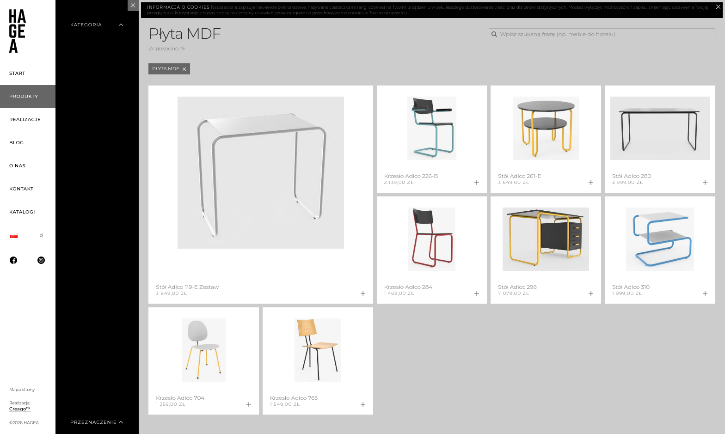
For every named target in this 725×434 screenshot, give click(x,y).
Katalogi (22, 212)
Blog (16, 143)
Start (17, 73)
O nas (17, 166)
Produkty (23, 96)
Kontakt (21, 189)
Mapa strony (22, 389)
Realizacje (25, 119)
